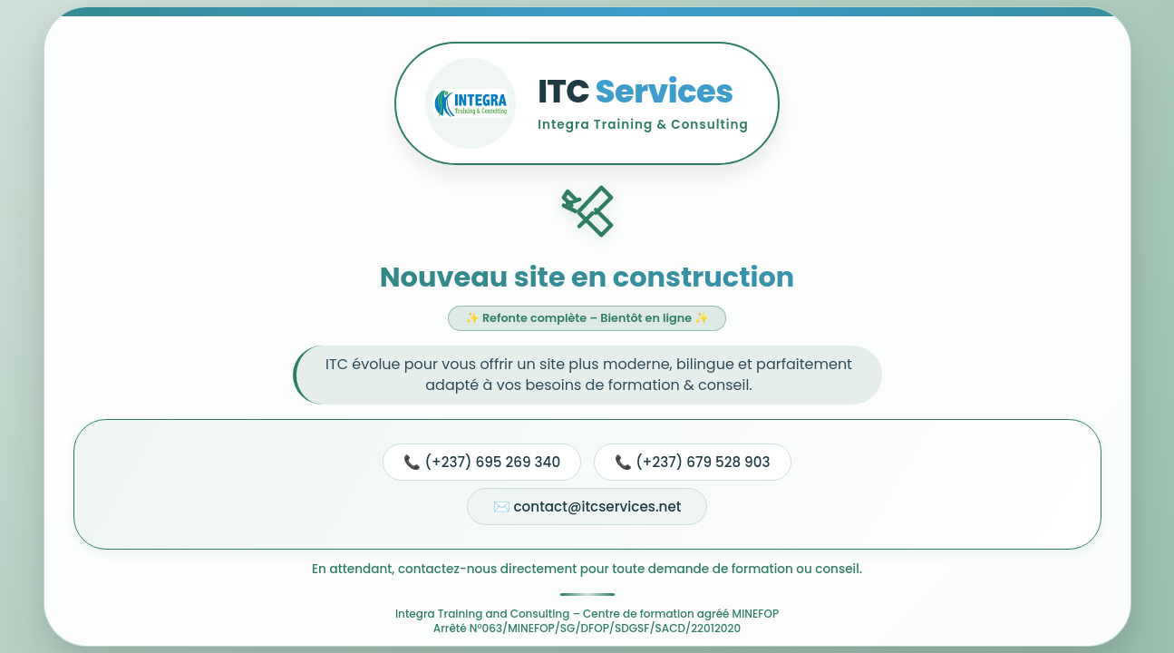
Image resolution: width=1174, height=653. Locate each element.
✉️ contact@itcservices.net (587, 506)
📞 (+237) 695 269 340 (481, 462)
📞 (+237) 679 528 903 (692, 462)
